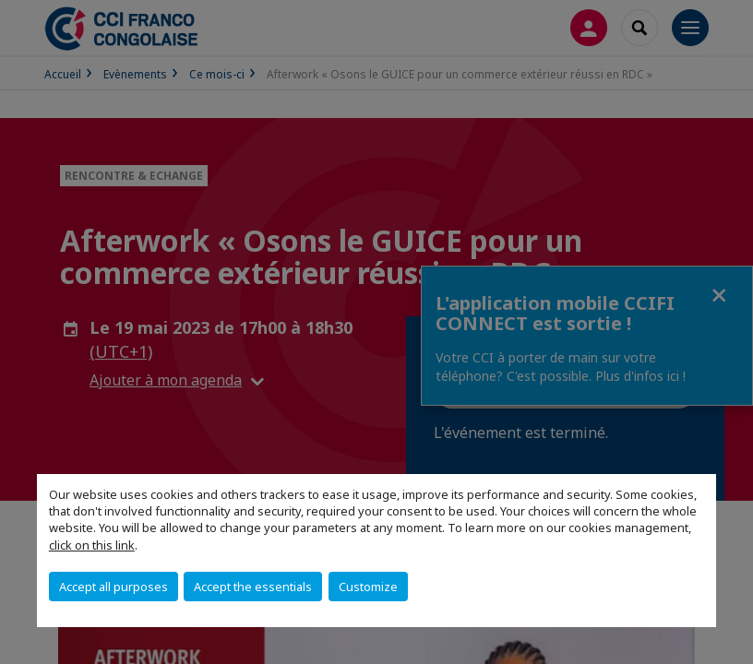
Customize (368, 586)
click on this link (92, 545)
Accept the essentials (253, 586)
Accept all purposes (113, 586)
